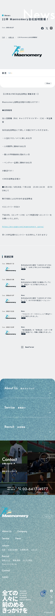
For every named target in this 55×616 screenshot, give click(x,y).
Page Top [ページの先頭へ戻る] (47, 516)
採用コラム (6, 560)
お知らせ (11, 37)
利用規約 (5, 577)
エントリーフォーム (9, 564)
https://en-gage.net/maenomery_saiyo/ (23, 226)
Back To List (29, 347)
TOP (3, 37)
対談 (3, 549)
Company (22, 531)
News (8, 15)
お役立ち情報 (13, 549)
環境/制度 (16, 560)
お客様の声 (24, 549)
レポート (34, 549)
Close (48, 83)
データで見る (27, 560)
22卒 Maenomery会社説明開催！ (28, 37)
